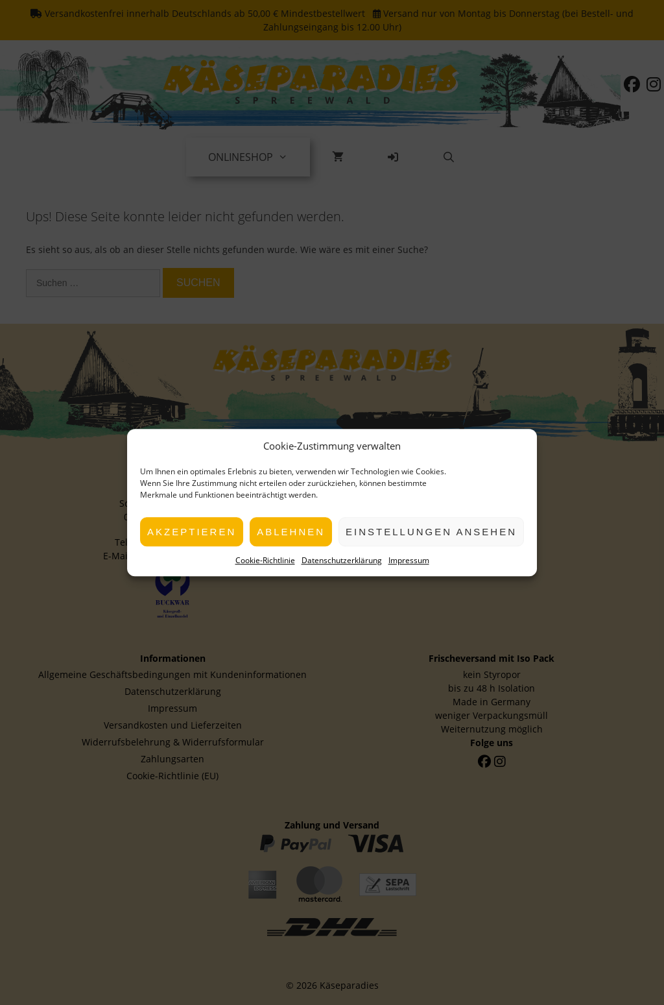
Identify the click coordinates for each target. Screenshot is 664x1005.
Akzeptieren (191, 531)
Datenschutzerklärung (342, 560)
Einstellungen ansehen (431, 531)
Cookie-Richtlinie (265, 560)
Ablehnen (291, 531)
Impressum (408, 560)
